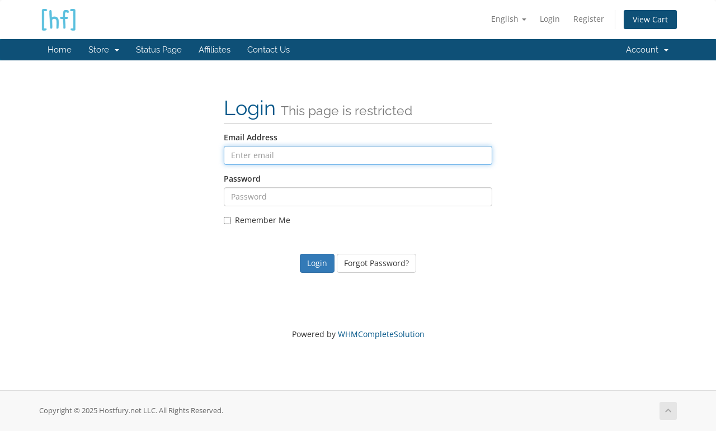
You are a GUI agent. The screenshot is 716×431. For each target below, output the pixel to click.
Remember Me (257, 220)
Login (550, 18)
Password (242, 178)
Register (588, 18)
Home (60, 50)
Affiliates (214, 50)
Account (647, 50)
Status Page (159, 50)
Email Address (250, 137)
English (508, 18)
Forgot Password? (376, 263)
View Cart (650, 19)
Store (103, 50)
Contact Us (268, 50)
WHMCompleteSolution (381, 334)
